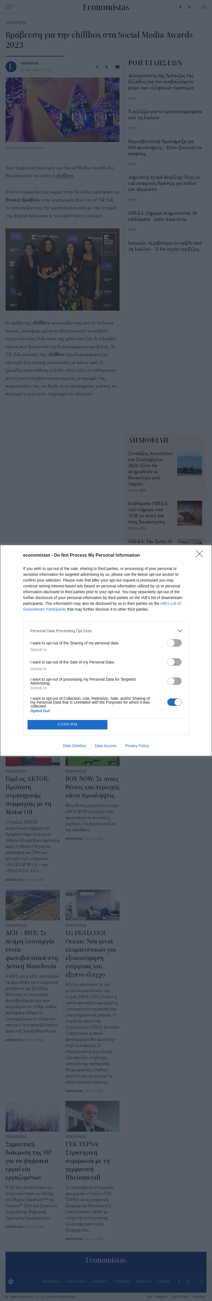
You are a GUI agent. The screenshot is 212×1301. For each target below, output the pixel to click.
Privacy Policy (137, 746)
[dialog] (106, 650)
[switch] (174, 642)
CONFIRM (68, 724)
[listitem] (106, 630)
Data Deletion (74, 746)
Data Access (105, 746)
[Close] (201, 555)
